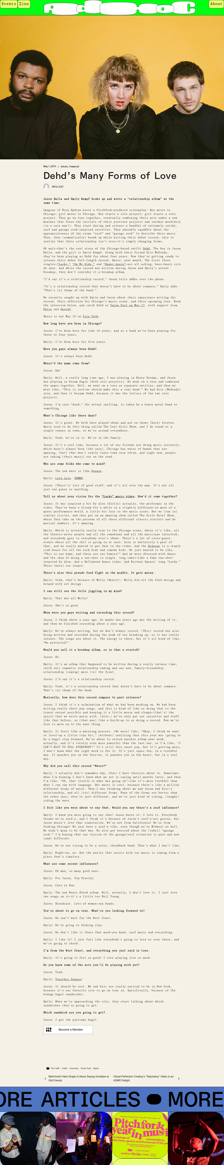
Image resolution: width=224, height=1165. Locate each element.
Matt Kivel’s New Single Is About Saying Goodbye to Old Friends (79, 1078)
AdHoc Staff (57, 186)
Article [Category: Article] (64, 166)
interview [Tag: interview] (74, 1068)
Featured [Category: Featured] (74, 166)
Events (8, 4)
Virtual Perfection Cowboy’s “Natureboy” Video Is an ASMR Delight (143, 1078)
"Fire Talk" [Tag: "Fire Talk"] (56, 1068)
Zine (24, 4)
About (216, 4)
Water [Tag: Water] (96, 1068)
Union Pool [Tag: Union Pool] (86, 1068)
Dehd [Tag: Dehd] (65, 1068)
